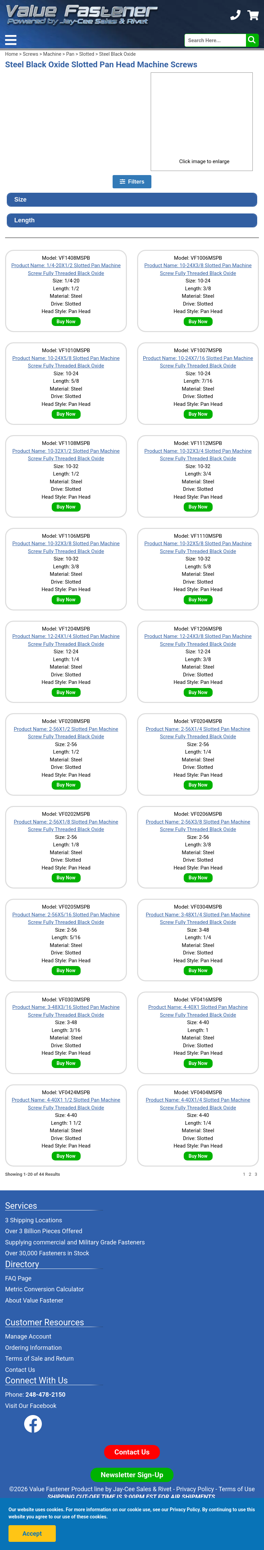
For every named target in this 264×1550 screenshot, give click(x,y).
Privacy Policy (195, 1489)
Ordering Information (33, 1347)
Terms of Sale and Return (39, 1358)
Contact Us (20, 1369)
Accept (32, 1533)
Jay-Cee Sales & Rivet (142, 1489)
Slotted (86, 54)
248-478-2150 (45, 1394)
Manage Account (28, 1336)
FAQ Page (18, 1278)
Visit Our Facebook (30, 1405)
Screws (30, 54)
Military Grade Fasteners (112, 1242)
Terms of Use (236, 1489)
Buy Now (65, 321)
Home (11, 54)
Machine (52, 54)
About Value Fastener (34, 1300)
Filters (132, 182)
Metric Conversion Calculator (44, 1289)
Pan (70, 54)
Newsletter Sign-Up (132, 1475)
